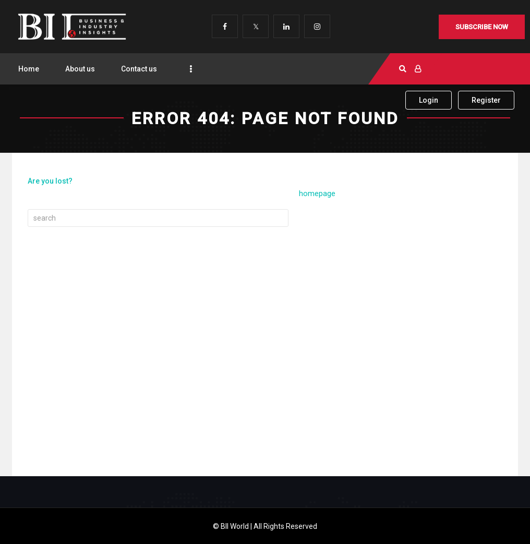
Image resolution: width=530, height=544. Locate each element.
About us (80, 69)
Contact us (139, 69)
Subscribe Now (481, 27)
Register (486, 100)
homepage (317, 193)
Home (28, 69)
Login (428, 100)
